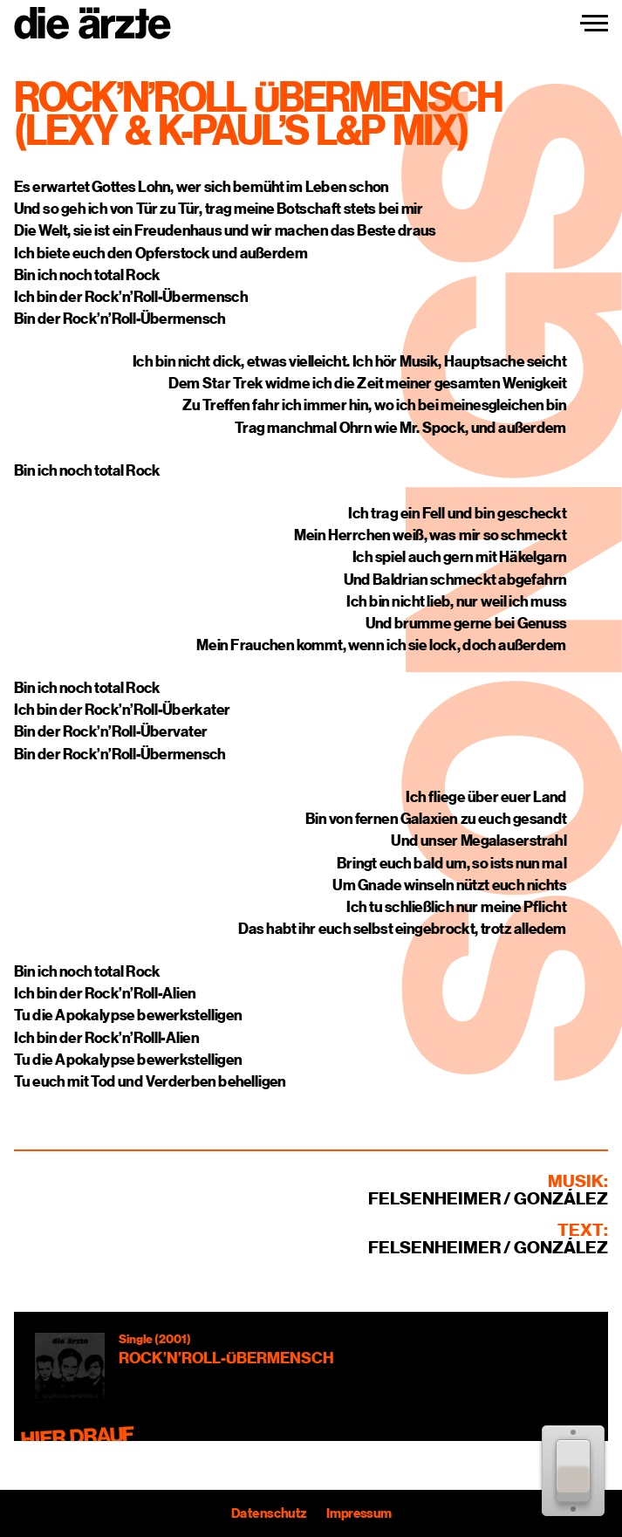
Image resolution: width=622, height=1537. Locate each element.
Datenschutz (268, 1513)
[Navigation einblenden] (594, 23)
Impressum (358, 1513)
